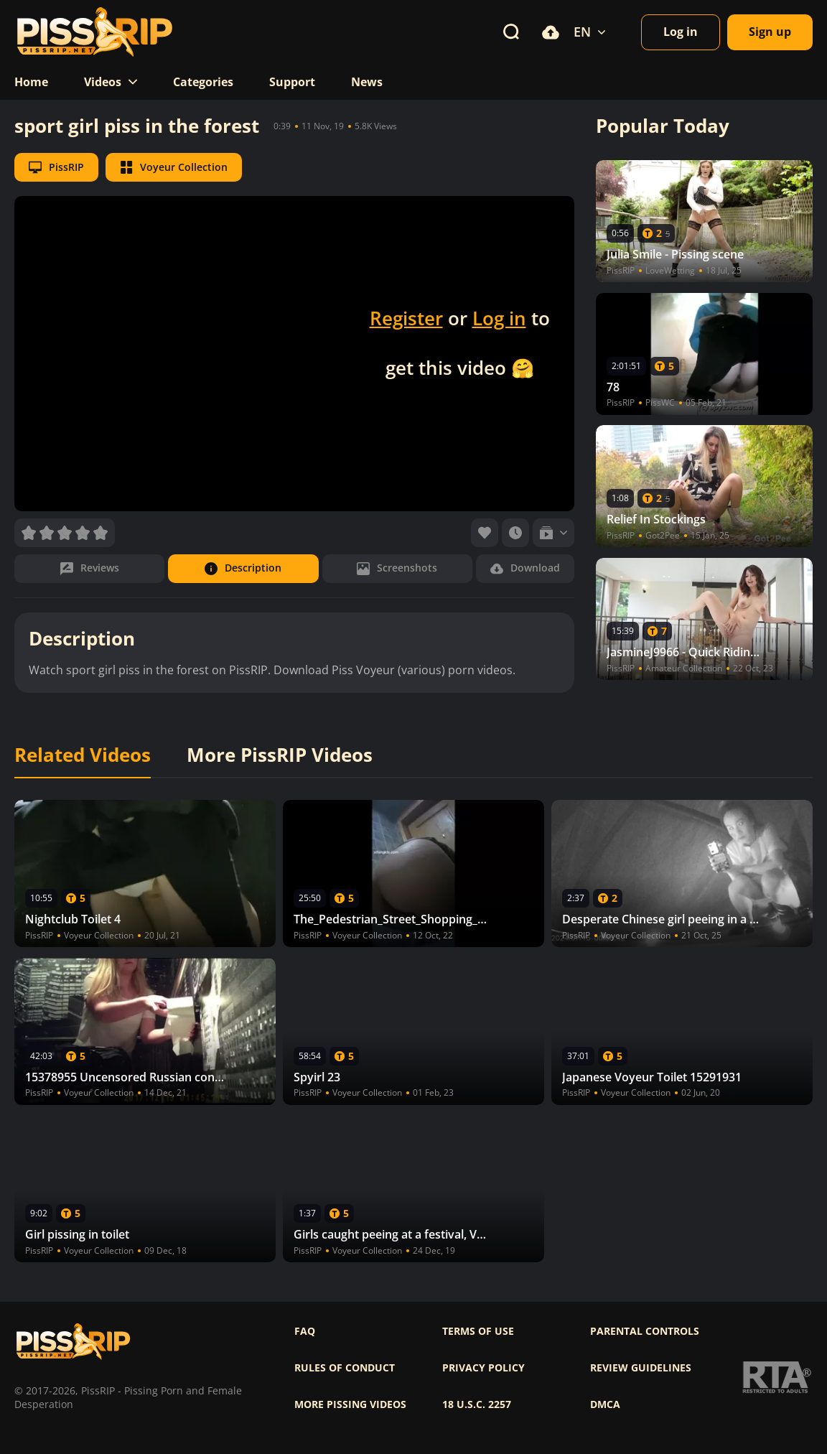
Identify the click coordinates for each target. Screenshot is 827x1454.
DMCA (605, 1404)
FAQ (304, 1331)
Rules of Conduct (344, 1367)
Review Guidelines (640, 1367)
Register (406, 318)
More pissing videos (350, 1404)
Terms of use (478, 1331)
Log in (499, 318)
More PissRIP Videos (280, 755)
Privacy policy (483, 1367)
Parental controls (644, 1331)
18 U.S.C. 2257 (476, 1404)
